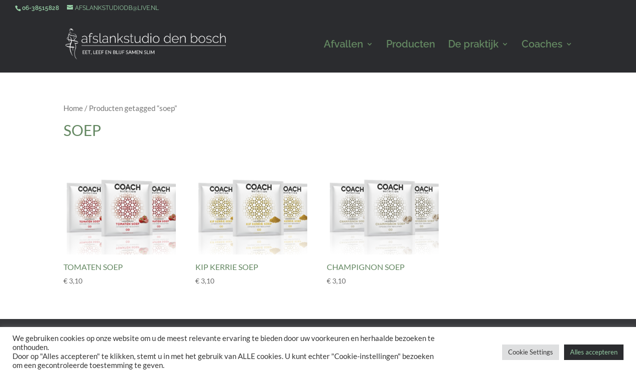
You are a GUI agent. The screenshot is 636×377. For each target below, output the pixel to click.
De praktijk (473, 45)
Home (73, 108)
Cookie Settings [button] (530, 352)
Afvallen (343, 45)
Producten (410, 45)
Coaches (542, 45)
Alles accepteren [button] (594, 352)
